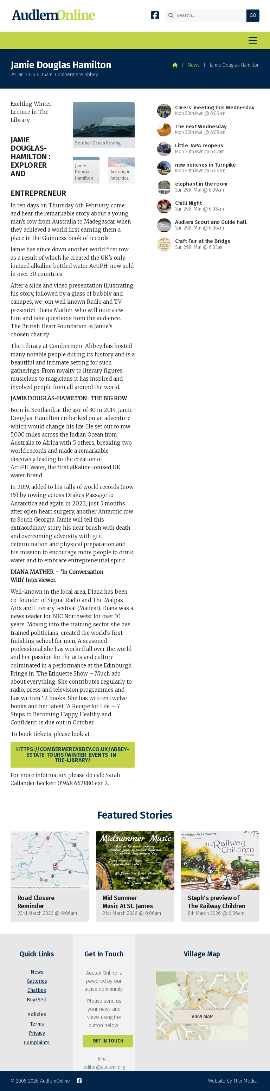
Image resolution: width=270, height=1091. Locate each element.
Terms (37, 1024)
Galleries (37, 981)
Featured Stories (134, 815)
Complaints (37, 1043)
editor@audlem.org (104, 1067)
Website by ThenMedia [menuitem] (232, 1081)
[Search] (207, 15)
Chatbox (36, 990)
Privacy (37, 1033)
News (194, 65)
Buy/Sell (37, 1000)
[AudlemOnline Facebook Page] (155, 16)
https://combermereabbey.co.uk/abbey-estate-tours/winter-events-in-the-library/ (72, 754)
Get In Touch (107, 1041)
